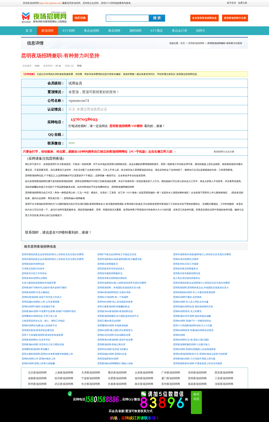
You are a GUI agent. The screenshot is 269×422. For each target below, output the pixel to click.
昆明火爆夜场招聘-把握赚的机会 (113, 306)
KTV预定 (157, 30)
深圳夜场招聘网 (197, 372)
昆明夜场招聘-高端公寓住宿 (111, 344)
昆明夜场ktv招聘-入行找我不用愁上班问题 (194, 358)
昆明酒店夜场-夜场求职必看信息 (38, 330)
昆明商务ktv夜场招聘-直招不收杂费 (115, 339)
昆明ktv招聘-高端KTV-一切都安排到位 (192, 320)
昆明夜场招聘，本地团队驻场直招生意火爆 (119, 287)
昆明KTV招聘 (108, 3)
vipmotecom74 (78, 101)
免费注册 (242, 3)
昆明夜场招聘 (73, 3)
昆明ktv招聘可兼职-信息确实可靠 (38, 306)
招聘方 (200, 30)
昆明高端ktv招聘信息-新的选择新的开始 (193, 306)
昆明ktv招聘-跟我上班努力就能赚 (38, 363)
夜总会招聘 (91, 30)
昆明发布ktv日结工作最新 (186, 264)
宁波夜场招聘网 (90, 378)
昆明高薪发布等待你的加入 (111, 268)
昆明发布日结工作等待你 (34, 273)
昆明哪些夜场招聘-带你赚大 (36, 349)
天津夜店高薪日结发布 (33, 268)
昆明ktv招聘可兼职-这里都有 (187, 297)
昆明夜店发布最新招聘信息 (186, 273)
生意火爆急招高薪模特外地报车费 (39, 283)
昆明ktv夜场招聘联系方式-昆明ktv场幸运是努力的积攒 (200, 354)
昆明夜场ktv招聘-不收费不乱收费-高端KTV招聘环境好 (49, 311)
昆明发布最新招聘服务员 (109, 273)
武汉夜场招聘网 (64, 384)
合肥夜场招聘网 (117, 378)
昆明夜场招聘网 (31, 3)
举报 (79, 65)
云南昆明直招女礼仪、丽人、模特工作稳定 (43, 320)
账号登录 (231, 3)
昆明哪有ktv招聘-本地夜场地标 (112, 325)
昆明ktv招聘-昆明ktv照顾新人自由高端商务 (194, 349)
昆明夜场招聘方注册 (235, 18)
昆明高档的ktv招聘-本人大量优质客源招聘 (194, 292)
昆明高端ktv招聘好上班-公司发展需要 (40, 301)
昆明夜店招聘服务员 (107, 264)
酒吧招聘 (135, 30)
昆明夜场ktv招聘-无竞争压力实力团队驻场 (43, 344)
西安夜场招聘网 (224, 372)
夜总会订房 (179, 30)
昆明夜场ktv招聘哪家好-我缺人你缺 (115, 363)
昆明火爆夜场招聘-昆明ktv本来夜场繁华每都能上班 (47, 354)
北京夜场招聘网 (37, 372)
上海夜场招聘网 (64, 372)
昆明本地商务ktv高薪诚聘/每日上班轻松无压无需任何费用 (202, 254)
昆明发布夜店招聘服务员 (185, 268)
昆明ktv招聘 (179, 335)
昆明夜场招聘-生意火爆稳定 (36, 292)
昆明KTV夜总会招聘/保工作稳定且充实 (117, 254)
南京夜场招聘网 (144, 384)
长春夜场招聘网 (117, 384)
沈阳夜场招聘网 (224, 384)
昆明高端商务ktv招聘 (107, 358)
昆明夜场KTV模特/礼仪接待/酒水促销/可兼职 (44, 287)
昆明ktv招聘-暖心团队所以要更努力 (115, 330)
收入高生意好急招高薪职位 (186, 278)
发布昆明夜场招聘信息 (204, 18)
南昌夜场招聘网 (197, 384)
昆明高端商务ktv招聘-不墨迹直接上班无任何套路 (197, 363)
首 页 (29, 30)
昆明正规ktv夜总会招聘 (109, 320)
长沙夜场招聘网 (90, 384)
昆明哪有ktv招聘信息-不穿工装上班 (39, 316)
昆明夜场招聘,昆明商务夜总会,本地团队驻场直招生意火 (201, 287)
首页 (182, 43)
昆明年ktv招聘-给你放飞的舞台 (112, 349)
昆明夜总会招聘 (91, 3)
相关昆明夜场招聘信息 (40, 246)
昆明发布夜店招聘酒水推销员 (112, 278)
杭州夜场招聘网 (64, 378)
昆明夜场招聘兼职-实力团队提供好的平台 (118, 316)
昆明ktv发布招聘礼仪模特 (186, 259)
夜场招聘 (47, 30)
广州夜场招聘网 (170, 372)
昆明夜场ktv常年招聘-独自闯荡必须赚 (192, 316)
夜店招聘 (114, 30)
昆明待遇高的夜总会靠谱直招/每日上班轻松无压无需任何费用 (53, 254)
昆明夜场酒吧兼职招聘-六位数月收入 (191, 344)
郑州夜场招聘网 (37, 384)
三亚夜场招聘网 (224, 378)
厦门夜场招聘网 (170, 378)
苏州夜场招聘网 (170, 384)
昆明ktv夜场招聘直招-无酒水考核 (114, 292)
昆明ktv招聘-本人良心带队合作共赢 (190, 301)
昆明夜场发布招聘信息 (33, 264)
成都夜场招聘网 (37, 378)
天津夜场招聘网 (90, 372)
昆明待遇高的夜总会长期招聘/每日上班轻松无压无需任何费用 (53, 259)
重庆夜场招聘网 (117, 372)
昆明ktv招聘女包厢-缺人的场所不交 (39, 325)
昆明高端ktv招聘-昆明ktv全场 (112, 354)
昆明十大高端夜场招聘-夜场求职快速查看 (42, 335)
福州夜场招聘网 (144, 378)
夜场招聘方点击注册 (224, 151)
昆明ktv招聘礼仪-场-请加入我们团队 (191, 339)
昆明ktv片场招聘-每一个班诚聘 (112, 297)
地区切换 (80, 17)
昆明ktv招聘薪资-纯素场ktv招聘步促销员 (193, 330)
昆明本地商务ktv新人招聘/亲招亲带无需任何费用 (121, 283)
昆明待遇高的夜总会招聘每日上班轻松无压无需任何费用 (201, 283)
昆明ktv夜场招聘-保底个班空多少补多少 (42, 297)
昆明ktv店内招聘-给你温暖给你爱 (114, 335)
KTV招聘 (69, 30)
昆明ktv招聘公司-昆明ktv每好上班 (39, 358)
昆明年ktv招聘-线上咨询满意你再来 (115, 301)
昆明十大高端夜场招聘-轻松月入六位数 (192, 325)
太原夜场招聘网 (144, 372)
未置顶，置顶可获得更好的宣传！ (94, 92)
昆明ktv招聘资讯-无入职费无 (187, 311)
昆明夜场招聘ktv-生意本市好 (36, 339)
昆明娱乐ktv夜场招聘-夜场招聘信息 (115, 311)
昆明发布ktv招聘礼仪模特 (34, 278)
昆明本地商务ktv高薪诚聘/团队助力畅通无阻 (119, 259)
